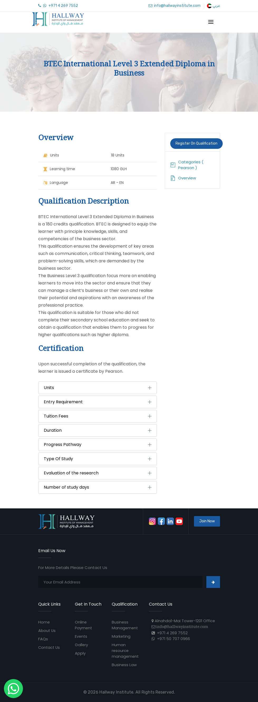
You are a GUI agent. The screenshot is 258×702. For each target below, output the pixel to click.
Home (44, 622)
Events (81, 636)
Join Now (207, 521)
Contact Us (49, 647)
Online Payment (84, 625)
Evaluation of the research (71, 473)
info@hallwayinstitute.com (175, 5)
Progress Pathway (62, 445)
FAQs (43, 639)
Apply (80, 653)
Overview (183, 178)
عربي (213, 5)
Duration (53, 430)
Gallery (81, 644)
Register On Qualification (196, 143)
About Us (47, 630)
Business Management (125, 625)
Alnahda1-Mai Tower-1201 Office (184, 621)
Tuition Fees (56, 416)
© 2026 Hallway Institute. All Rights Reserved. (129, 692)
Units (49, 388)
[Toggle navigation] (210, 22)
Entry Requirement (63, 402)
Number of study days (66, 487)
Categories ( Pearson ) (186, 165)
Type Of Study (58, 459)
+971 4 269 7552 (58, 5)
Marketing (121, 636)
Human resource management (125, 650)
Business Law (124, 664)
